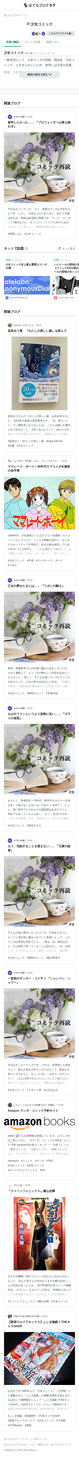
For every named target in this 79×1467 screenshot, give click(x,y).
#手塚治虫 (52, 693)
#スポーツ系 (34, 1089)
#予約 (49, 1160)
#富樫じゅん (15, 233)
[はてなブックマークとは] (26, 248)
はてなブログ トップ (16, 15)
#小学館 (61, 1420)
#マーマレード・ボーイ (49, 560)
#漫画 (28, 1425)
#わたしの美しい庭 (33, 441)
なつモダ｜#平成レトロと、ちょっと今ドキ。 (36, 461)
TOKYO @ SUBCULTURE (27, 1316)
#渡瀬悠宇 (30, 1415)
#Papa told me (54, 441)
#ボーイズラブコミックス (23, 1170)
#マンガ (39, 1160)
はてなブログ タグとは (15, 1444)
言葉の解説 (12, 41)
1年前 (30, 117)
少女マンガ (34, 59)
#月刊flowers (15, 1425)
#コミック (27, 1160)
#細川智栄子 (53, 957)
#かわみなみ (50, 1089)
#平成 (30, 560)
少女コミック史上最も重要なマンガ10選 (26, 266)
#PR (42, 1170)
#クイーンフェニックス (21, 1301)
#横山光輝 (43, 1301)
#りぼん (12, 565)
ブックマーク (14, 260)
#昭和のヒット (35, 693)
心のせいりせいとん (24, 325)
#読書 (11, 445)
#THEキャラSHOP (49, 1415)
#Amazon (13, 1160)
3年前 (28, 1185)
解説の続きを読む (39, 74)
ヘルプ (32, 1444)
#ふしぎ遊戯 (15, 1415)
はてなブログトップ (61, 1444)
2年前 (30, 580)
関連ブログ (52, 41)
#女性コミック (35, 1165)
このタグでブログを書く (61, 33)
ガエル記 (18, 1185)
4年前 (45, 1316)
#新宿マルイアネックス (21, 1420)
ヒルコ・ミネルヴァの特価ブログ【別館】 (35, 1105)
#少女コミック (32, 233)
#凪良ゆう (14, 441)
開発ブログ (43, 1444)
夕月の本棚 (19, 117)
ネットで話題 (32, 41)
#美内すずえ (34, 825)
